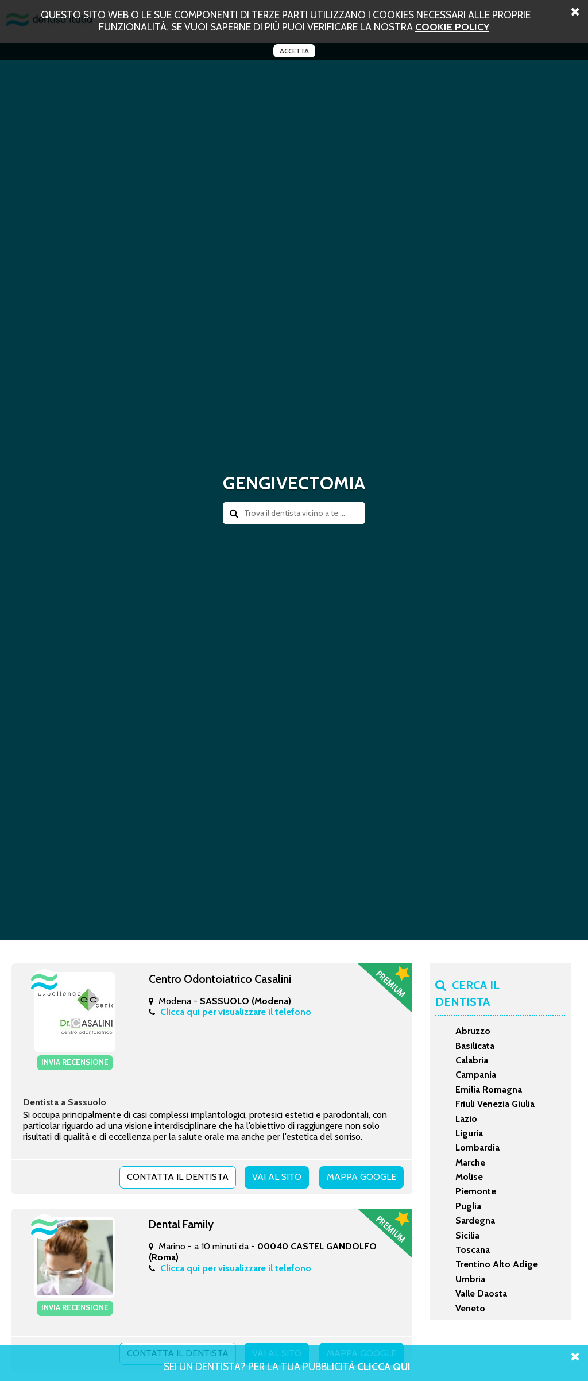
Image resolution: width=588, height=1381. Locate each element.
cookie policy (452, 27)
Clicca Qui (384, 1366)
